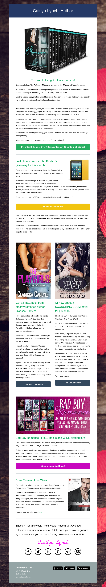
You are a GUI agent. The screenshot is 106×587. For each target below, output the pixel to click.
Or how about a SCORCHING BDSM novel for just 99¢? (71, 307)
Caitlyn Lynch (53, 542)
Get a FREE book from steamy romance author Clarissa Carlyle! (30, 307)
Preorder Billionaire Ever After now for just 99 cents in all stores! (53, 147)
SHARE (59, 568)
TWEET (71, 568)
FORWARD (85, 568)
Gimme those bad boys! (53, 466)
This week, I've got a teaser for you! (53, 80)
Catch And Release (33, 384)
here (40, 512)
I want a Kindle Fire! (53, 206)
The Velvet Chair (73, 383)
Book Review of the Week (31, 480)
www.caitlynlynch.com (23, 577)
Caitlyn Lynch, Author (53, 10)
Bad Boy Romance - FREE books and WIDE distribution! (50, 437)
